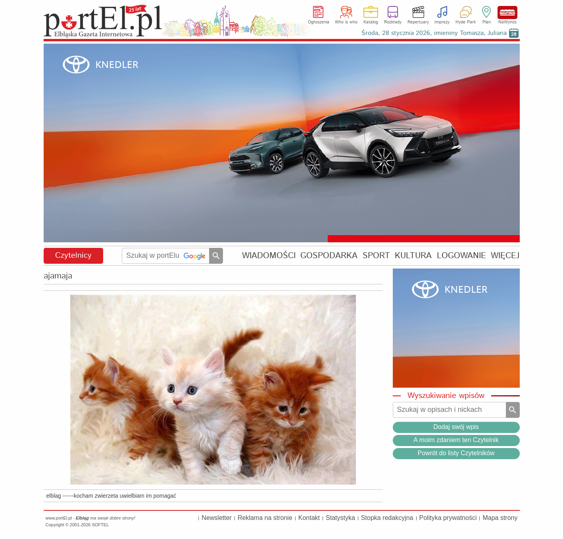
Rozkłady (393, 22)
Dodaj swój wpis (456, 426)
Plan (486, 22)
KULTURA (413, 255)
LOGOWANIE (461, 255)
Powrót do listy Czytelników (456, 453)
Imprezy (442, 22)
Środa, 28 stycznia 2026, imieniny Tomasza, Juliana (434, 33)
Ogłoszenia (318, 22)
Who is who (346, 22)
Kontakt (309, 517)
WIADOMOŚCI (269, 255)
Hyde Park (465, 22)
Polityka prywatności (448, 517)
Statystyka (340, 517)
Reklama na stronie (265, 517)
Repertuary (418, 22)
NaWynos (507, 12)
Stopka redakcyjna (387, 517)
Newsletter (217, 517)
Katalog (370, 22)
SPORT (376, 255)
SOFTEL (100, 524)
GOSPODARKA (328, 255)
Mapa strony (499, 517)
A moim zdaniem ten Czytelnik (455, 440)
